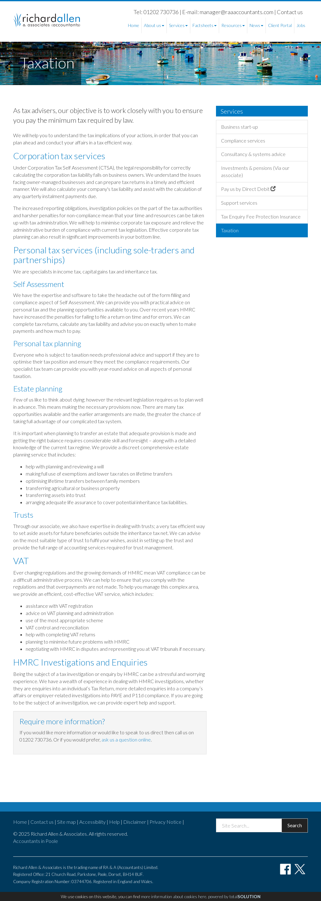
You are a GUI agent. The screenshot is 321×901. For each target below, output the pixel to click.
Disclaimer (134, 822)
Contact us (290, 11)
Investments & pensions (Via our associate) (255, 171)
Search (294, 825)
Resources (233, 25)
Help (114, 822)
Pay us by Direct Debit (248, 189)
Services (178, 25)
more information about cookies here (173, 896)
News (256, 25)
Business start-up (239, 127)
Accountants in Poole (35, 841)
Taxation (230, 230)
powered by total (234, 896)
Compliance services (243, 140)
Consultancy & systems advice (253, 154)
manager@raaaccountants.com (236, 11)
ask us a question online (126, 739)
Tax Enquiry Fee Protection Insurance (261, 216)
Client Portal (280, 25)
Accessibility (92, 822)
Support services (239, 203)
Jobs (301, 25)
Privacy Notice (166, 822)
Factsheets (204, 25)
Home (133, 25)
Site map (66, 822)
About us (154, 25)
